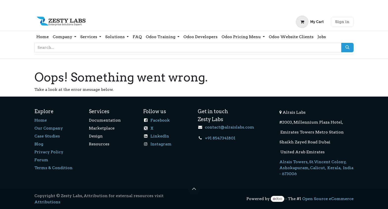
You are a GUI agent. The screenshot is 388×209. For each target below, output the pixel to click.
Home (40, 120)
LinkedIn (159, 136)
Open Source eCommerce (328, 198)
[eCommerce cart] (310, 22)
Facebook (160, 120)
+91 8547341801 (220, 138)
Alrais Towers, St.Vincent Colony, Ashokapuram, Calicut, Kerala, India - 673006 (316, 167)
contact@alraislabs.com (229, 127)
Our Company (48, 128)
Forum (41, 159)
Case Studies (47, 136)
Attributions (47, 202)
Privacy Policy (48, 152)
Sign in (342, 21)
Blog (38, 144)
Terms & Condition (53, 167)
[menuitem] (42, 37)
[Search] (347, 47)
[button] (194, 189)
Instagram (160, 144)
